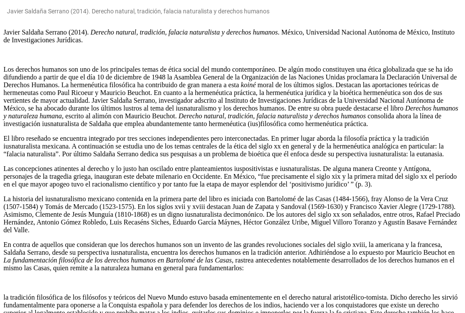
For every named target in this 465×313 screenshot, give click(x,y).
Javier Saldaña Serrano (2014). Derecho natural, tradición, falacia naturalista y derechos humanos (138, 11)
